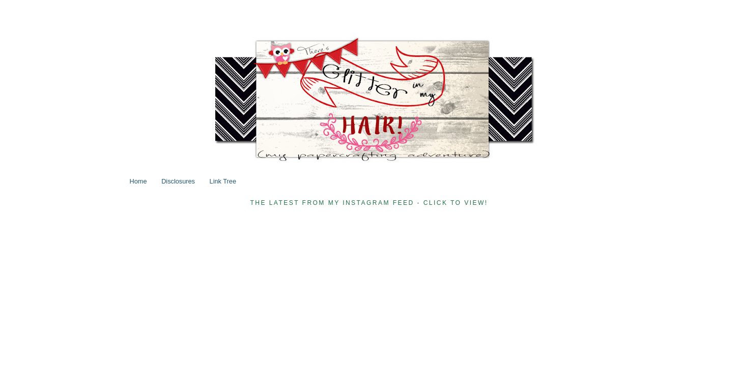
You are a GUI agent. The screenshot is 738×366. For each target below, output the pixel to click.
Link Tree (223, 181)
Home (138, 181)
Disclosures (178, 181)
